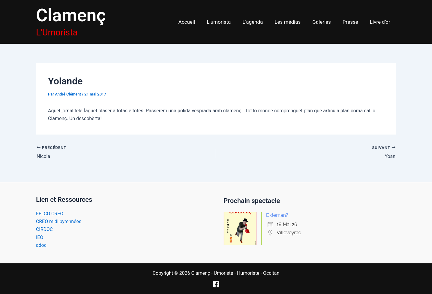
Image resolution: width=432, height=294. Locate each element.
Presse (352, 22)
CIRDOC (44, 229)
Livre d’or (380, 22)
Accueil (196, 22)
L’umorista (227, 22)
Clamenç (71, 15)
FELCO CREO (50, 213)
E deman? (277, 215)
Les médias (293, 22)
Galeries (325, 22)
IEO (39, 237)
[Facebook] (216, 284)
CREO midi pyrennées (59, 221)
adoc (41, 245)
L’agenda (259, 22)
